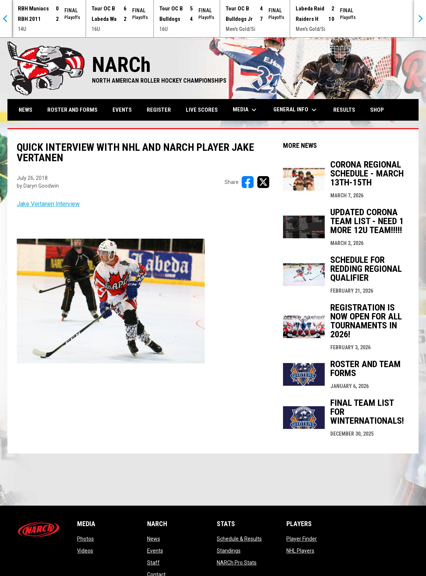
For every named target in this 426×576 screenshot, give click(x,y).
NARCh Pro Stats (237, 563)
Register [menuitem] (159, 109)
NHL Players (300, 551)
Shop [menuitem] (380, 109)
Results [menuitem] (344, 109)
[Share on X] (263, 182)
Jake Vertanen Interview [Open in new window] (48, 203)
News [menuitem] (25, 109)
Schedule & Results (239, 539)
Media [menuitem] (245, 109)
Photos (85, 539)
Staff (153, 563)
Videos (85, 551)
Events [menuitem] (122, 109)
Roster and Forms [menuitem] (72, 109)
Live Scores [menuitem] (202, 109)
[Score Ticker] (213, 18)
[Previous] (6, 18)
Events (155, 551)
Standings (229, 551)
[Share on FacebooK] (248, 182)
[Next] (420, 18)
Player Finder (301, 539)
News (153, 539)
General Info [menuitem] (295, 109)
